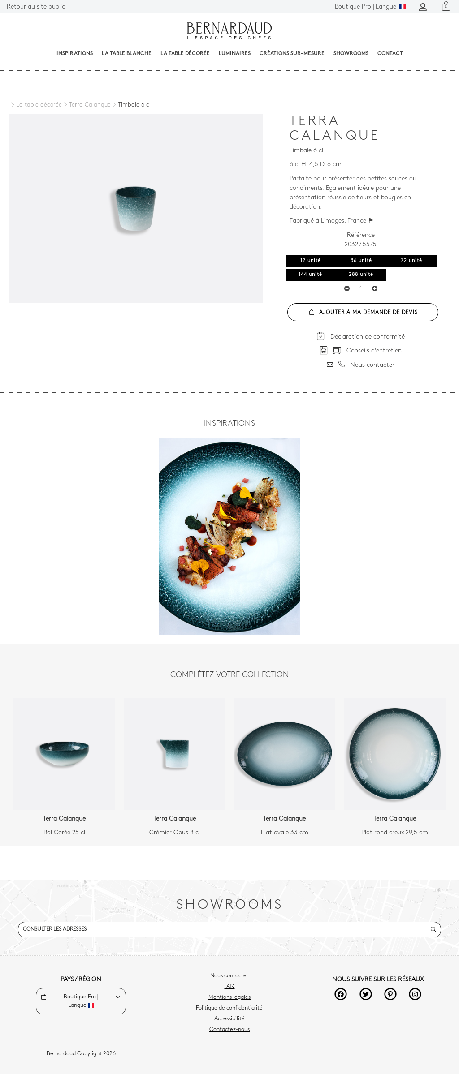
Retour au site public (36, 7)
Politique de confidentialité (229, 1008)
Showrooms (350, 53)
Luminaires (235, 53)
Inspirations (74, 53)
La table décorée (185, 53)
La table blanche (127, 53)
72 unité (411, 260)
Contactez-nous (229, 1029)
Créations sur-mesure (292, 53)
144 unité (310, 274)
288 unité (361, 274)
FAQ (229, 986)
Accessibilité (229, 1019)
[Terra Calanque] (86, 105)
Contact (390, 53)
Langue (370, 7)
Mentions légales (229, 997)
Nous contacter (229, 976)
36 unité (361, 260)
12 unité (310, 260)
